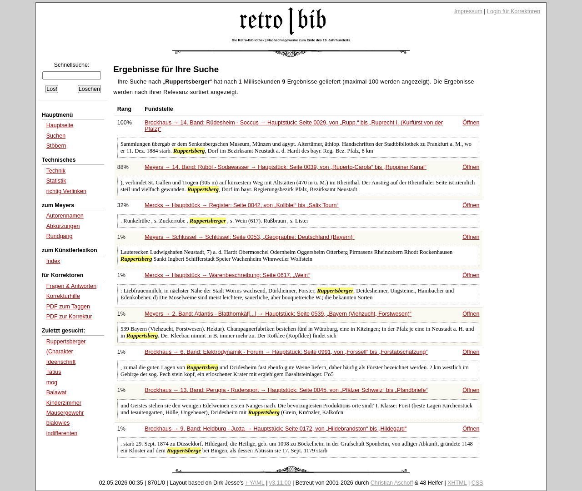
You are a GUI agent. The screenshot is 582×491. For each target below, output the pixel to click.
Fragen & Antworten (71, 286)
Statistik (56, 181)
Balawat (56, 392)
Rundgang (59, 236)
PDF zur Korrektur (69, 316)
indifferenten (62, 433)
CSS (477, 483)
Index (53, 261)
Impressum (468, 11)
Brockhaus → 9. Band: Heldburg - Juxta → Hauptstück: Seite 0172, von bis (275, 429)
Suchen (55, 136)
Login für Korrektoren (513, 11)
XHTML (457, 483)
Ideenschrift (61, 362)
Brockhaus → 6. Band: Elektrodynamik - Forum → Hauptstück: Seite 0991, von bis (286, 352)
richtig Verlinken (66, 191)
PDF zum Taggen (68, 306)
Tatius (53, 372)
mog (51, 382)
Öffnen (470, 122)
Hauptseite (60, 125)
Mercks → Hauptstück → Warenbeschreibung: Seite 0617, (227, 275)
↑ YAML (255, 483)
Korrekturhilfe (63, 296)
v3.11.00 (280, 483)
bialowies (58, 423)
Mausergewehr (65, 413)
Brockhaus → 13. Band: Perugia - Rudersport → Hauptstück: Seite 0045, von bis (286, 390)
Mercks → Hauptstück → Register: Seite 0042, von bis (242, 205)
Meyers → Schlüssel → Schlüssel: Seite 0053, (249, 237)
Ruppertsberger (66, 341)
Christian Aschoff (392, 483)
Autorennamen (65, 216)
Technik (55, 171)
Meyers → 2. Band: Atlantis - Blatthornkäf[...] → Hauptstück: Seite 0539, (278, 314)
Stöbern (56, 146)
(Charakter (59, 351)
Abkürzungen (63, 226)
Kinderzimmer (63, 403)
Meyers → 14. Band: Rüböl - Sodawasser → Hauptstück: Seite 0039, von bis (285, 167)
